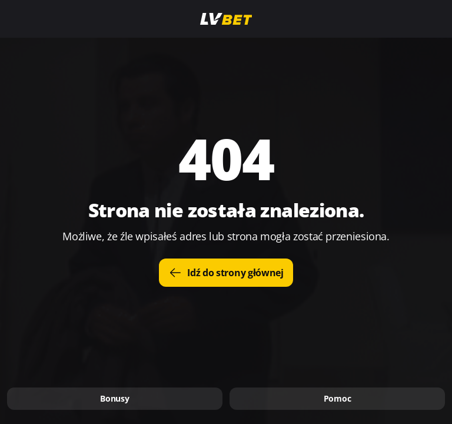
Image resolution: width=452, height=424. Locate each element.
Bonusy (114, 398)
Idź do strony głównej (225, 273)
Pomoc (337, 398)
